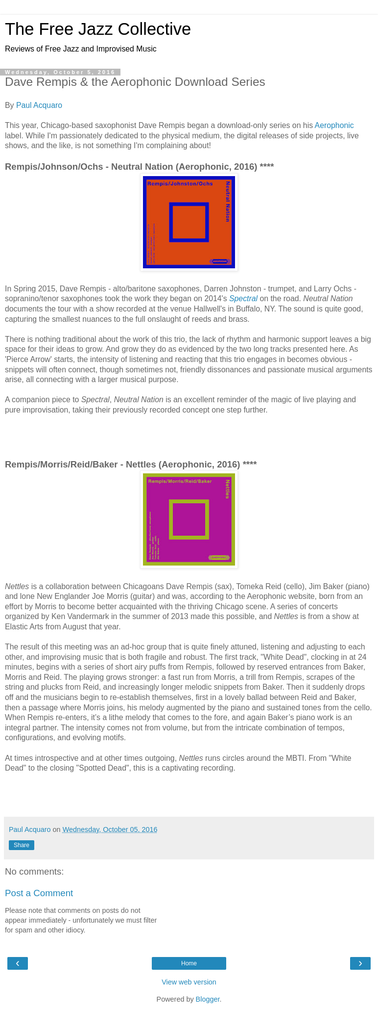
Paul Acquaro (39, 105)
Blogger (208, 999)
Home (189, 963)
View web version (189, 982)
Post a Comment (39, 893)
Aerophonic (334, 125)
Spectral (243, 298)
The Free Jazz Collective (98, 29)
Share (21, 845)
